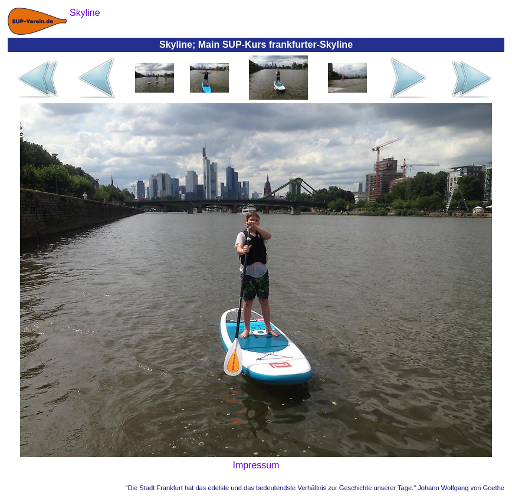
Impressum (255, 465)
